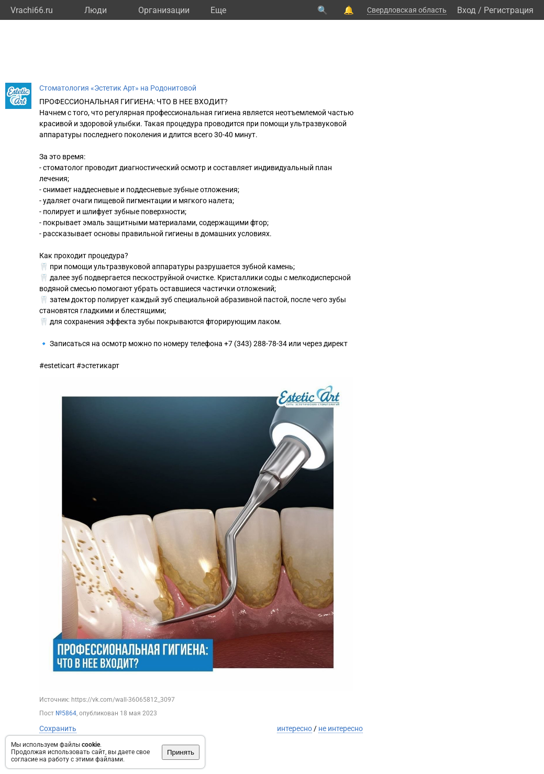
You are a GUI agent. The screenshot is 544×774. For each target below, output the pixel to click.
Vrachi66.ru (31, 10)
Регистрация (509, 10)
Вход (466, 10)
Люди (95, 10)
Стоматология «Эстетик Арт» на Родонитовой (117, 88)
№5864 (65, 713)
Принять (180, 752)
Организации (164, 10)
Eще (218, 10)
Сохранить (57, 728)
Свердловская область (407, 10)
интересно (294, 728)
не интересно (340, 728)
